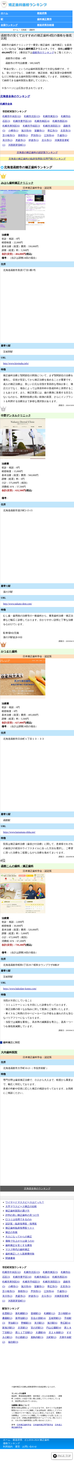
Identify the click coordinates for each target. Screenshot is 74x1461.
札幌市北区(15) (32, 116)
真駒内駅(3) (37, 1337)
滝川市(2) (7, 140)
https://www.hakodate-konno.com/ (19, 988)
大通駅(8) (41, 1332)
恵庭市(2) (21, 140)
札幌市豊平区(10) (22, 121)
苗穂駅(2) (36, 1313)
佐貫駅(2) (7, 1313)
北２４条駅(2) (56, 1332)
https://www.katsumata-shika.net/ (19, 832)
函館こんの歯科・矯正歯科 (17, 866)
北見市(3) (65, 130)
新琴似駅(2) (21, 1318)
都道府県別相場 (45, 25)
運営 (17, 1446)
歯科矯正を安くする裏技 (18, 1245)
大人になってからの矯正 (18, 1236)
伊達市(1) (33, 140)
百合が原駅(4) (38, 1318)
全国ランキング (9, 25)
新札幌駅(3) (21, 1313)
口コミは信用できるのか (18, 1219)
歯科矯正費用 (44, 19)
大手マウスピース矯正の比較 (21, 1206)
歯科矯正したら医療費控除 (19, 1253)
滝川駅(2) (39, 1323)
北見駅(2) (23, 1327)
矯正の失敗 (11, 1232)
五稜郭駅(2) (55, 1318)
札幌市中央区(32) (11, 116)
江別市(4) (49, 135)
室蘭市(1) (39, 130)
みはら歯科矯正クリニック (17, 182)
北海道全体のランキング (15, 96)
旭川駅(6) (52, 1323)
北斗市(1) (47, 140)
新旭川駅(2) (8, 1327)
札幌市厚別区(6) (11, 126)
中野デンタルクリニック (16, 415)
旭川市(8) (26, 130)
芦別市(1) (36, 135)
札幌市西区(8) (59, 121)
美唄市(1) (23, 135)
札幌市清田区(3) (51, 126)
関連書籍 (10, 1258)
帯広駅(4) (65, 1323)
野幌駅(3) (26, 1323)
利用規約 (8, 1446)
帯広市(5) (52, 130)
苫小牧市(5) (8, 135)
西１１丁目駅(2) (24, 1332)
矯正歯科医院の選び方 (17, 1210)
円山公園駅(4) (53, 1327)
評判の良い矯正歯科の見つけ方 (22, 1215)
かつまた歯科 (9, 651)
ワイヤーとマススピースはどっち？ (24, 1202)
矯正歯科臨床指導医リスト (19, 1228)
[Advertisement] (36, 1141)
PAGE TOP (62, 1456)
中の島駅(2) (21, 1337)
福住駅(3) (13, 1342)
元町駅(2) (51, 1337)
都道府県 (42, 13)
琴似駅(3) (13, 1323)
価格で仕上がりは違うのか (19, 1241)
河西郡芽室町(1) (17, 145)
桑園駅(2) (7, 1318)
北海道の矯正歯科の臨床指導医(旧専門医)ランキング (37, 158)
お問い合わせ (29, 1446)
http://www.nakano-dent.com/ (17, 604)
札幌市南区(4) (42, 121)
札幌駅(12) (49, 1313)
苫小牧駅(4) (64, 1313)
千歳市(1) (62, 135)
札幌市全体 (6, 104)
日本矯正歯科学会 (24, 1425)
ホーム (4, 13)
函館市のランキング (43, 52)
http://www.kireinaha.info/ (16, 363)
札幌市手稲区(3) (31, 126)
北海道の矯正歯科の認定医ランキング (37, 152)
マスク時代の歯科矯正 (17, 1249)
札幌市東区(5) (50, 116)
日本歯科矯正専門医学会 (43, 1425)
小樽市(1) (13, 130)
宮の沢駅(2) (37, 1327)
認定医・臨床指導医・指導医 (21, 1223)
